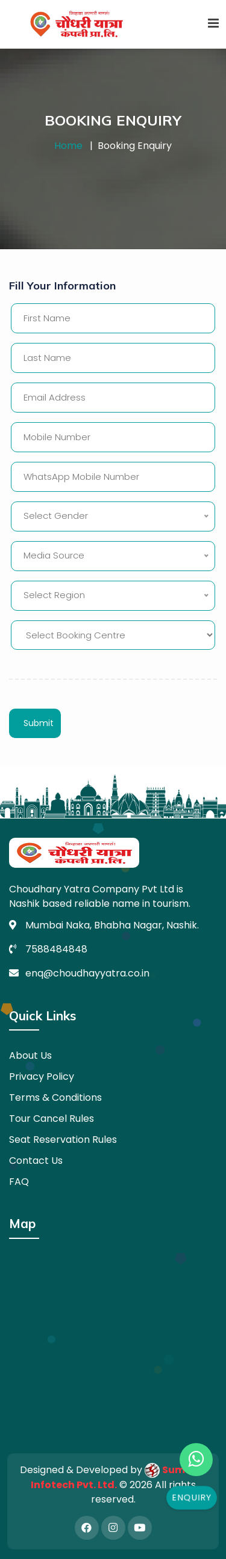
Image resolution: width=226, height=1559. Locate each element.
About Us (30, 1055)
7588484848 (56, 949)
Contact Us (36, 1160)
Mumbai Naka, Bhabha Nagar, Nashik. (112, 925)
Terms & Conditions (55, 1097)
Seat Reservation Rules (63, 1139)
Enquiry (191, 1497)
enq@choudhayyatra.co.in (87, 973)
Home (68, 146)
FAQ (19, 1181)
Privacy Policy (41, 1076)
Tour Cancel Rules (51, 1118)
